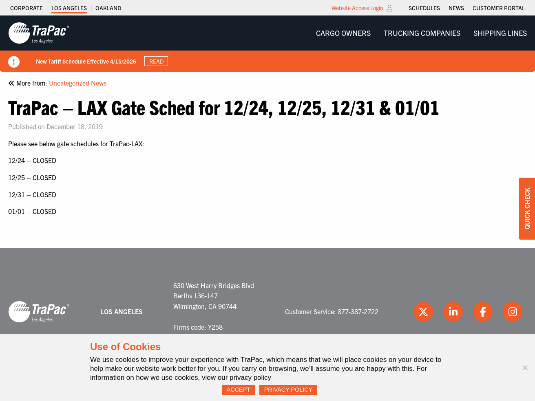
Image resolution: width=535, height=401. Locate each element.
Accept (238, 389)
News (456, 7)
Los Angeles (69, 7)
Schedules (424, 7)
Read (156, 61)
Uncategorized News (77, 83)
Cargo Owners (343, 32)
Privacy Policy (288, 389)
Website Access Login (357, 7)
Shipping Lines (500, 32)
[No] (525, 368)
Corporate (26, 7)
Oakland (108, 7)
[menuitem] (424, 7)
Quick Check (527, 208)
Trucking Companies (422, 32)
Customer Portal (499, 7)
